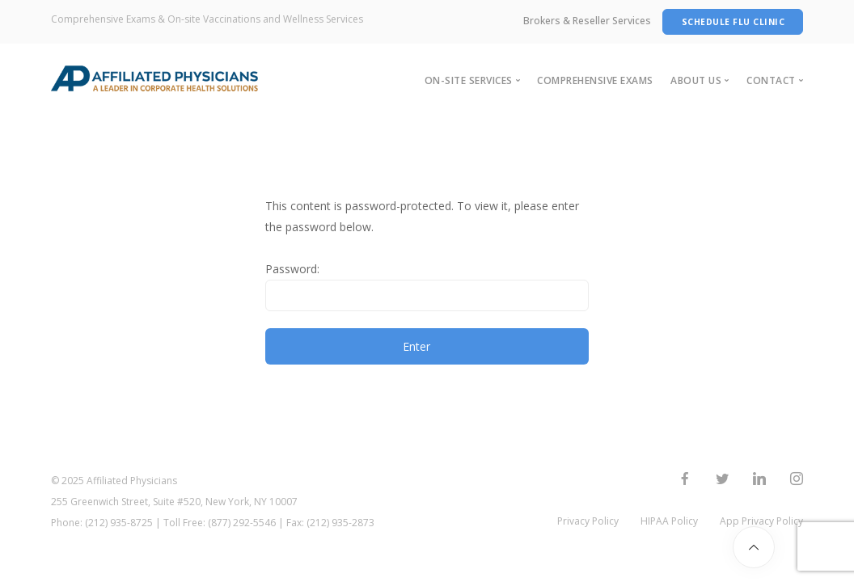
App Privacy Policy (761, 521)
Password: (427, 286)
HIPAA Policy (669, 521)
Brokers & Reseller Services (587, 20)
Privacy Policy (588, 521)
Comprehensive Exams (595, 80)
